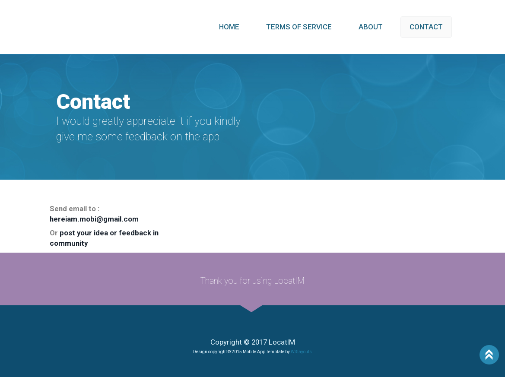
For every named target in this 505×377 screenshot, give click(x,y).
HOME (229, 26)
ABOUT (371, 26)
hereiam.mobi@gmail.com (94, 219)
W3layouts (301, 351)
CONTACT (426, 26)
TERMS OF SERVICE (299, 26)
